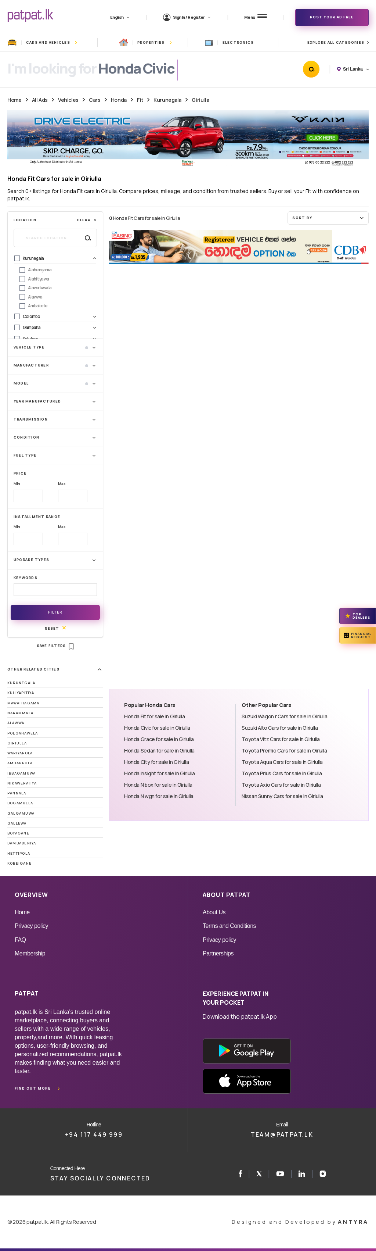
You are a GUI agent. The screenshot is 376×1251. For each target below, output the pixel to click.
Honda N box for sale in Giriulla (158, 784)
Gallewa (17, 823)
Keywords (25, 577)
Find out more (33, 1088)
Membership (30, 953)
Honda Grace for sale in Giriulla (159, 739)
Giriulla (200, 99)
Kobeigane (19, 863)
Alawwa (15, 723)
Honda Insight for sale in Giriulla (159, 773)
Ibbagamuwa (21, 773)
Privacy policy (31, 926)
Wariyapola (20, 753)
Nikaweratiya (22, 783)
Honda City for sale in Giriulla (156, 761)
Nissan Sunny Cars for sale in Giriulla (282, 796)
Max (61, 483)
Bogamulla (20, 803)
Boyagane (18, 833)
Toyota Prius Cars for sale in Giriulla (282, 773)
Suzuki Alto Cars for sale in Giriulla (280, 727)
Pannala (16, 793)
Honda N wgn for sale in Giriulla (159, 796)
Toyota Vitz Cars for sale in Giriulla (280, 739)
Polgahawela (22, 733)
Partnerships (218, 953)
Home (14, 99)
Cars (94, 99)
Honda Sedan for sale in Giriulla (159, 750)
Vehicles (68, 99)
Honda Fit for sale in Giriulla (154, 716)
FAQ (20, 940)
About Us (214, 912)
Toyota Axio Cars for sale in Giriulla (281, 784)
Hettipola (18, 853)
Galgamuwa (21, 813)
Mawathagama (23, 703)
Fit (140, 99)
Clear (87, 220)
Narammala (20, 713)
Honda (119, 99)
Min (17, 483)
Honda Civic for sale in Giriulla (157, 727)
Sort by (328, 217)
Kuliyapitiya (20, 692)
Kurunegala (167, 99)
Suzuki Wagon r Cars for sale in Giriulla (284, 716)
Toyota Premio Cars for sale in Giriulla (284, 750)
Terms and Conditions (229, 926)
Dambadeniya (21, 843)
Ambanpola (20, 763)
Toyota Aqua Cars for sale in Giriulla (282, 761)
